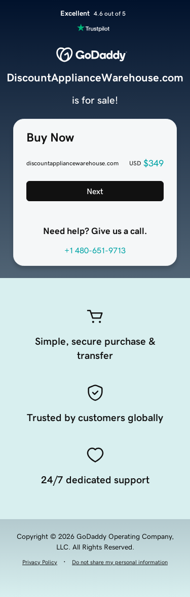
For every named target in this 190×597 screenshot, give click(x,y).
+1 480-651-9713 (95, 250)
